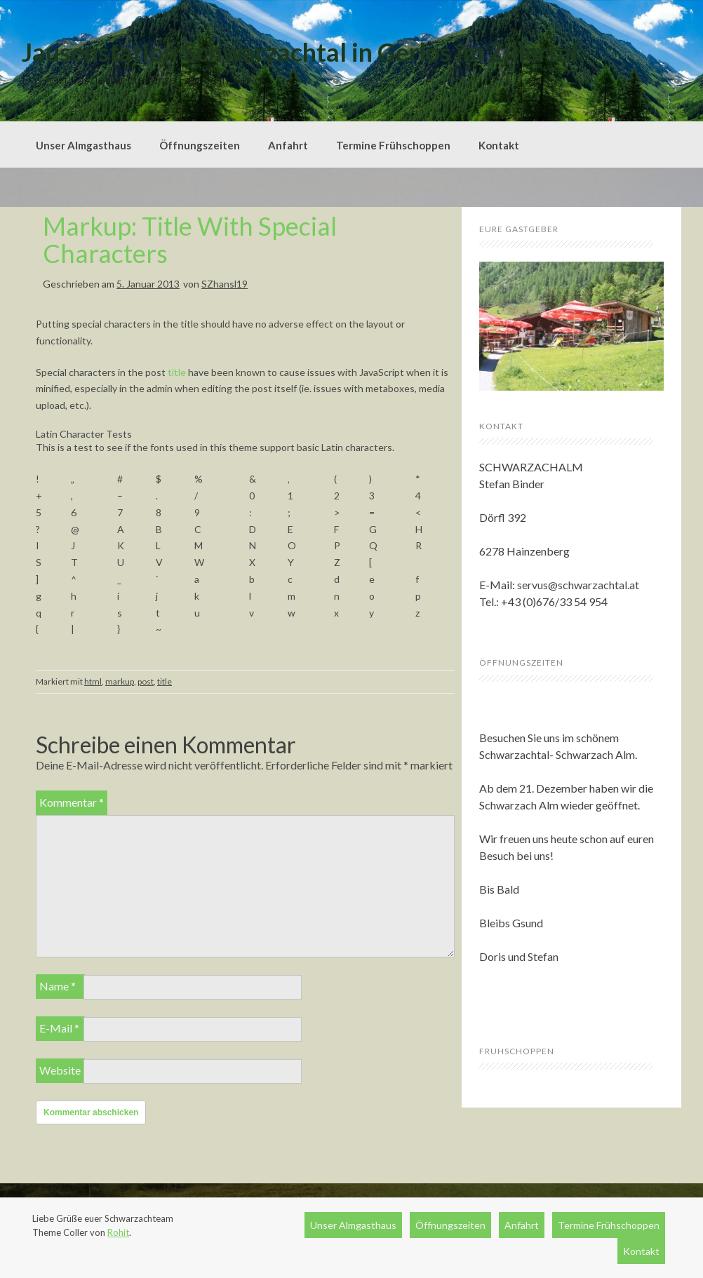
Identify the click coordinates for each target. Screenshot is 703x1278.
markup (119, 681)
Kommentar (71, 802)
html (93, 681)
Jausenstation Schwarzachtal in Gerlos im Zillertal (300, 51)
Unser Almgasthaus (83, 145)
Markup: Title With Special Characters (190, 239)
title (177, 372)
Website (60, 1070)
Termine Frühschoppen (393, 145)
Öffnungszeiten (199, 145)
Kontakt (498, 145)
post (146, 681)
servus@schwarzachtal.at (578, 584)
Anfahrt (288, 145)
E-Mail (59, 1028)
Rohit (118, 1232)
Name (57, 986)
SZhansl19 (224, 284)
